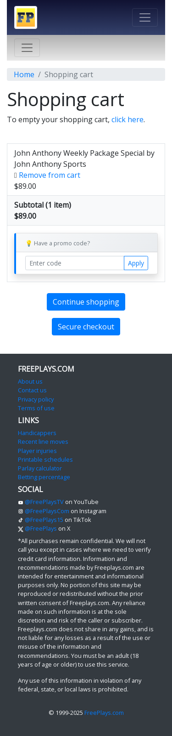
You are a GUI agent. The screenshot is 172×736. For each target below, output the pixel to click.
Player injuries (37, 451)
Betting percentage (44, 477)
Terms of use (36, 408)
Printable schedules (45, 459)
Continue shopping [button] (86, 302)
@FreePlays (37, 528)
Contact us (32, 390)
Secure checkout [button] (86, 327)
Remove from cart (49, 175)
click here (127, 119)
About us (30, 381)
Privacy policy (36, 399)
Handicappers (37, 433)
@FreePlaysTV (41, 502)
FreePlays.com (104, 712)
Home (24, 74)
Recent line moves (43, 441)
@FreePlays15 (40, 519)
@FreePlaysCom (43, 511)
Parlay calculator (40, 468)
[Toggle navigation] (145, 17)
